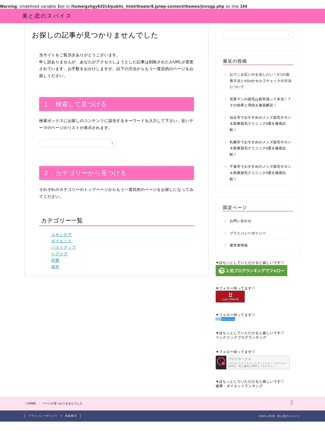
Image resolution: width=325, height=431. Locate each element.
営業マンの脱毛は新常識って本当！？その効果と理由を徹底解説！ (260, 109)
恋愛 (55, 267)
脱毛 (55, 274)
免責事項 (71, 425)
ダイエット (61, 248)
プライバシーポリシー (248, 240)
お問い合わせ (240, 228)
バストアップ (63, 254)
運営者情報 (239, 252)
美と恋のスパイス (47, 15)
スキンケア (61, 242)
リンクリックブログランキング (241, 344)
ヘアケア (59, 261)
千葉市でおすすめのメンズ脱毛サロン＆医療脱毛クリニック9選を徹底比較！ (260, 180)
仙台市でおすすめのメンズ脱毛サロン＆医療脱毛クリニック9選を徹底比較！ (260, 131)
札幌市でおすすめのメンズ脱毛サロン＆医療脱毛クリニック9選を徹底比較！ (260, 155)
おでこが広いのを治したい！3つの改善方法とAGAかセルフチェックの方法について (261, 88)
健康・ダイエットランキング (239, 393)
